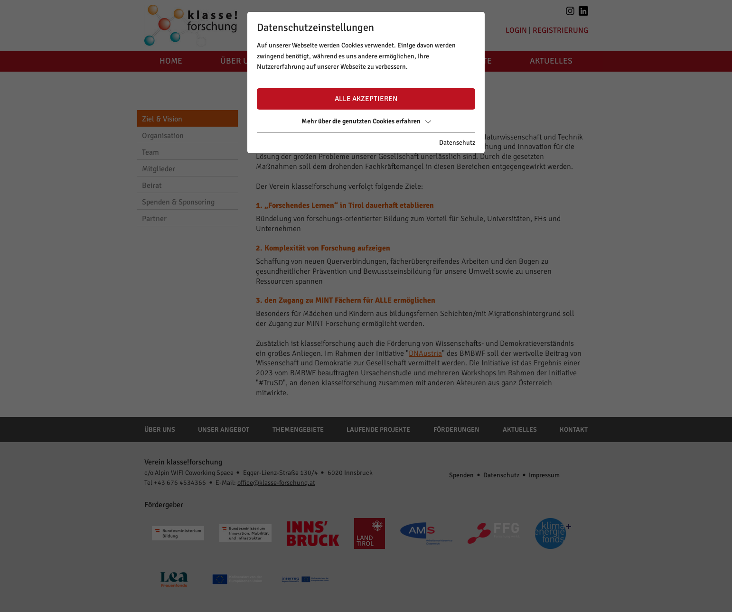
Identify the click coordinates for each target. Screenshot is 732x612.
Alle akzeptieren (366, 98)
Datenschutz (457, 143)
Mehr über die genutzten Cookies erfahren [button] (366, 121)
